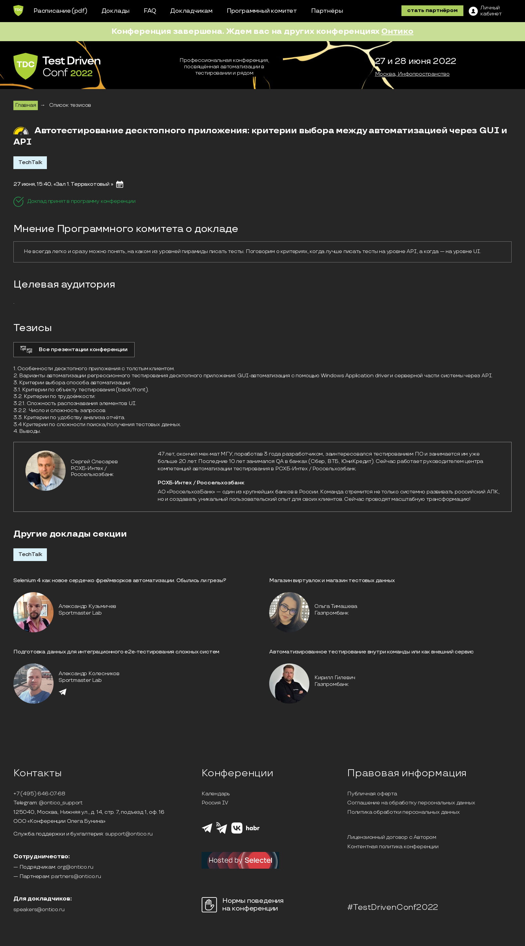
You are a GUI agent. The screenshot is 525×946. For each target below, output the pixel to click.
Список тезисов (70, 105)
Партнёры (327, 10)
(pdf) (79, 10)
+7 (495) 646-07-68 (39, 794)
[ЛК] (485, 11)
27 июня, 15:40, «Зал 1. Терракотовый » (63, 184)
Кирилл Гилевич (334, 678)
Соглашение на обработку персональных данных (411, 803)
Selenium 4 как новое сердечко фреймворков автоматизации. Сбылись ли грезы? (119, 580)
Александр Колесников (89, 674)
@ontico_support (61, 803)
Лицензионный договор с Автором (391, 838)
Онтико (397, 31)
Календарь (216, 794)
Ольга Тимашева (335, 606)
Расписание (52, 10)
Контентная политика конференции (393, 847)
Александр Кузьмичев (87, 606)
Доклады (115, 10)
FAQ (150, 10)
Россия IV (215, 803)
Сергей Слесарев (94, 462)
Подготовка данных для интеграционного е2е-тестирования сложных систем (116, 652)
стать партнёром (432, 10)
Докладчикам (191, 10)
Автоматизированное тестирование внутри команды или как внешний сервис (371, 652)
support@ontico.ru (129, 834)
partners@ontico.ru (76, 877)
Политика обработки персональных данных (403, 812)
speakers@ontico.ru (38, 910)
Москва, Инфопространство (412, 74)
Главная (25, 105)
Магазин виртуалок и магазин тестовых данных (331, 580)
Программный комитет (262, 10)
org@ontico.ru (75, 867)
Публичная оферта (372, 794)
